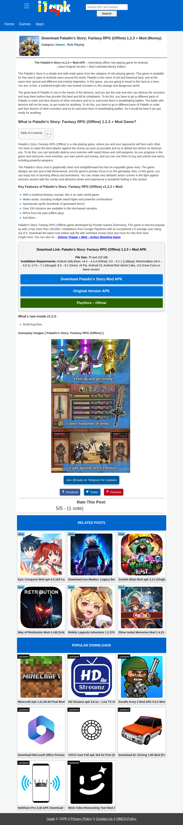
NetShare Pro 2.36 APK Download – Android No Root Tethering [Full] (41, 807)
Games (25, 24)
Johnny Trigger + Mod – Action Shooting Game (89, 237)
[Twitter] (92, 492)
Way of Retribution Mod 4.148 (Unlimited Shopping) (41, 632)
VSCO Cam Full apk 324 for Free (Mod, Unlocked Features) (91, 755)
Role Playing (75, 44)
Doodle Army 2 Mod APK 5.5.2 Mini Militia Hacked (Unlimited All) (141, 701)
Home (9, 24)
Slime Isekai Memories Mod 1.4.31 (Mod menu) (141, 632)
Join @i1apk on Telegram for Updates (91, 480)
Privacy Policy (81, 819)
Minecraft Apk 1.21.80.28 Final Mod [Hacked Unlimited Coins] (41, 701)
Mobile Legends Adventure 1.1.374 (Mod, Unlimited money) (91, 632)
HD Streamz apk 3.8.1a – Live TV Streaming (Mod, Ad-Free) (91, 701)
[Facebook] (70, 492)
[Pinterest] (113, 492)
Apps (40, 24)
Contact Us (104, 819)
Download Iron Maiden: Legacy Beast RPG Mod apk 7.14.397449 (91, 579)
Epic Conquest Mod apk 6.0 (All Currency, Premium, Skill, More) (41, 579)
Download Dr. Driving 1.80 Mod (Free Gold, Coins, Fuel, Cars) (141, 755)
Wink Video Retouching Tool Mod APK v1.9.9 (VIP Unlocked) (91, 807)
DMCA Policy (126, 819)
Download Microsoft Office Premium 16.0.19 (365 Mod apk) (41, 755)
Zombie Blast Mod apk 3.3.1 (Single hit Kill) (141, 579)
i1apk (51, 819)
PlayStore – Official (91, 303)
